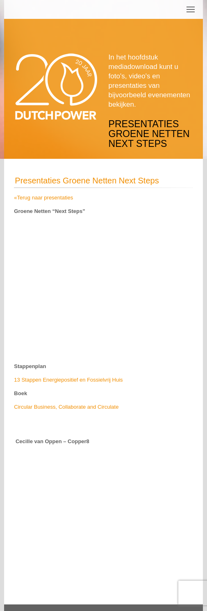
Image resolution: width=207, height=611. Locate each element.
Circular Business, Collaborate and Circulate (67, 407)
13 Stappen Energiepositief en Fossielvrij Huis (68, 380)
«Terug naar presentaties (43, 198)
